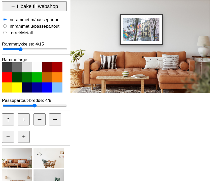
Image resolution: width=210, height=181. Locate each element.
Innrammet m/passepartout (34, 19)
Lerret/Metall (20, 32)
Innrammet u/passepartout (33, 26)
